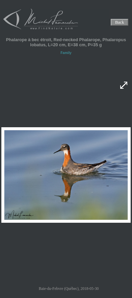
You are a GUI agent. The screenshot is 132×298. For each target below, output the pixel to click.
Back (119, 22)
